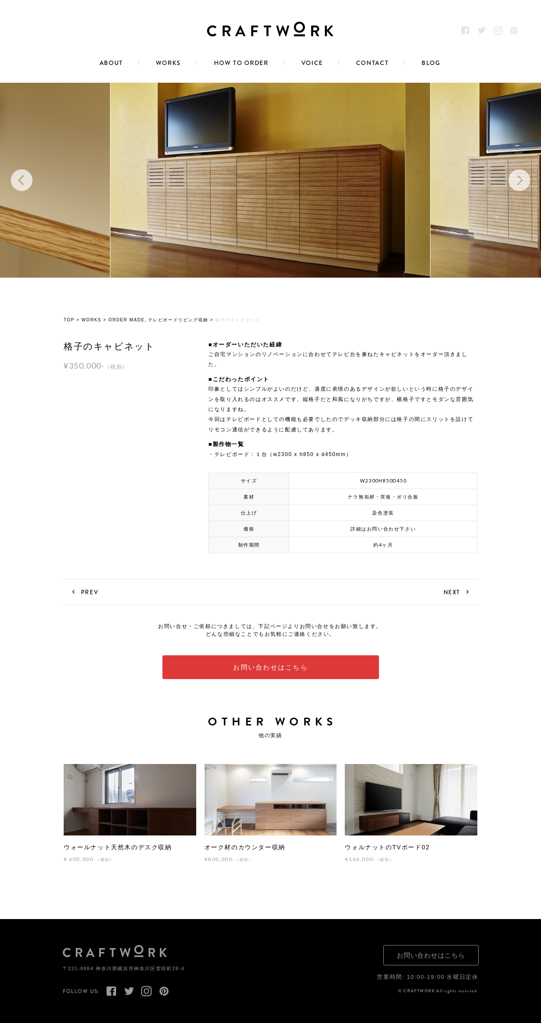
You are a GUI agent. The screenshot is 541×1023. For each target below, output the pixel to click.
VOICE (312, 63)
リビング (188, 320)
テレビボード (163, 320)
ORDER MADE (126, 320)
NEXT (452, 592)
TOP (69, 320)
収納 (203, 320)
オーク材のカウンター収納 (244, 847)
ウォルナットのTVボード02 (387, 847)
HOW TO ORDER (241, 63)
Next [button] (519, 180)
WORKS (168, 63)
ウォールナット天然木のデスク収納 (118, 847)
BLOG (431, 63)
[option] (270, 180)
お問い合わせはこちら (270, 667)
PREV (89, 592)
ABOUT (111, 63)
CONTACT (372, 63)
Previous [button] (21, 180)
